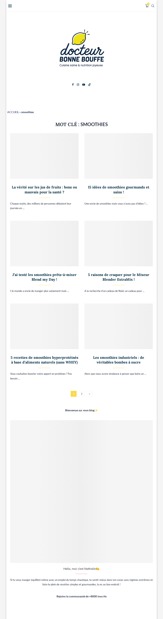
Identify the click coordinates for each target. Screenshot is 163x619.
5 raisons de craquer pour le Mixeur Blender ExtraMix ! (118, 277)
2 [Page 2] (81, 394)
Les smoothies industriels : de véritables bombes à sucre (118, 359)
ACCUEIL (13, 112)
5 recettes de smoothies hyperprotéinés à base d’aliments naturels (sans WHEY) (44, 359)
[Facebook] (73, 84)
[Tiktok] (89, 84)
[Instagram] (78, 84)
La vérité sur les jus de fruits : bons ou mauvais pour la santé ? (44, 189)
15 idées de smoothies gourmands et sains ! (118, 189)
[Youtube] (83, 84)
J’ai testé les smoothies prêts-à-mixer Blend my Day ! (44, 277)
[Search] (153, 6)
